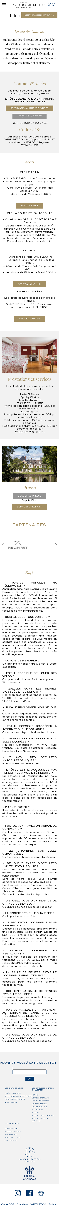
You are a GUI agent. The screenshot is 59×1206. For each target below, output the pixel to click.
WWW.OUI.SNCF (29, 205)
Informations (11, 1135)
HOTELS (35, 1095)
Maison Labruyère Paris (43, 1116)
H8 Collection (11, 1129)
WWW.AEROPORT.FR (29, 284)
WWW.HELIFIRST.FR (29, 318)
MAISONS (35, 1113)
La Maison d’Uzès (39, 1104)
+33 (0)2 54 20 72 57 (29, 116)
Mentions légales (13, 1138)
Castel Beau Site (39, 1107)
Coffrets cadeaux (13, 1132)
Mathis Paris (37, 1110)
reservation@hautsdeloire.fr (18, 1096)
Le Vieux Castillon (40, 1098)
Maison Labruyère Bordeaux (40, 1120)
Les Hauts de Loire (40, 1101)
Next (54, 544)
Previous (4, 544)
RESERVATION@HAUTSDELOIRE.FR (29, 108)
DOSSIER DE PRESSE (29, 496)
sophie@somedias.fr (29, 507)
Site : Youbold (11, 1141)
